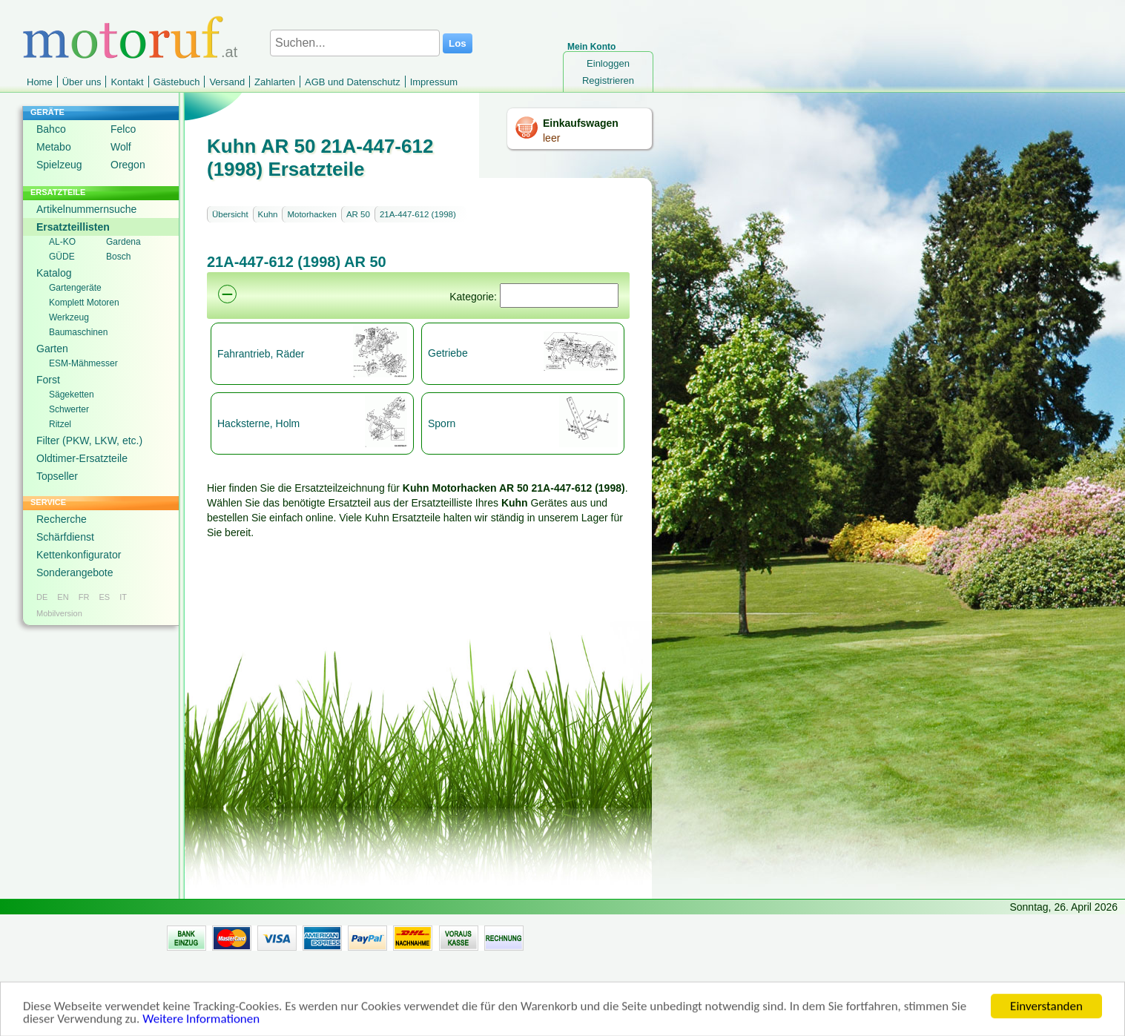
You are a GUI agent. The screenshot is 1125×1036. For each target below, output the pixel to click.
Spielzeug (59, 165)
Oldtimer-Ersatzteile (82, 458)
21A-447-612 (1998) (418, 214)
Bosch (118, 256)
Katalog (53, 273)
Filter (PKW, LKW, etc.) (89, 440)
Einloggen (608, 63)
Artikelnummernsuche (86, 209)
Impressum (434, 82)
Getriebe (448, 353)
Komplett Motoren (84, 302)
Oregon (127, 165)
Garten (52, 348)
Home (40, 82)
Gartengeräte (75, 288)
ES (104, 597)
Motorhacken (311, 214)
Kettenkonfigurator (78, 555)
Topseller (57, 476)
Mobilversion (59, 613)
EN (62, 597)
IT (123, 597)
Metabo (53, 147)
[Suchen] (559, 295)
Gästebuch (177, 82)
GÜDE (62, 256)
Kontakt (126, 82)
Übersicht (230, 214)
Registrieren (608, 80)
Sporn (441, 423)
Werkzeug (69, 317)
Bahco (51, 129)
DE (41, 597)
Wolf (120, 147)
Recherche (61, 519)
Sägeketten (71, 394)
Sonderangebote (74, 572)
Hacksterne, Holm (258, 423)
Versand (227, 82)
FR (84, 597)
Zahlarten (274, 82)
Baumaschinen (78, 332)
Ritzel (60, 424)
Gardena (123, 242)
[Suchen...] (355, 43)
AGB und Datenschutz (352, 82)
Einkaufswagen (580, 123)
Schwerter (69, 409)
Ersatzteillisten (73, 227)
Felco (123, 129)
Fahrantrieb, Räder (261, 354)
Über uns (82, 82)
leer (551, 138)
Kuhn (268, 214)
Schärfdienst (65, 537)
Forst (48, 380)
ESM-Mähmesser (83, 363)
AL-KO (62, 242)
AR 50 (358, 214)
